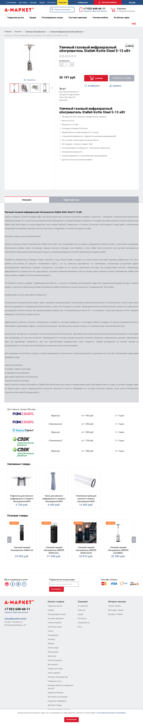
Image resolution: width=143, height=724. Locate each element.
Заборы (51, 643)
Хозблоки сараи (121, 17)
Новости (81, 610)
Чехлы (50, 631)
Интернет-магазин (117, 601)
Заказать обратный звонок (95, 11)
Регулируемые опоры (52, 17)
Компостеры (53, 648)
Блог (80, 627)
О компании (11, 2)
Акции (42, 2)
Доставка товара (115, 610)
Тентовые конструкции (57, 697)
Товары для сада (55, 669)
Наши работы (84, 623)
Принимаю (71, 720)
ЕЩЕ (134, 24)
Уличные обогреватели (58, 677)
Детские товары (55, 705)
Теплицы (51, 639)
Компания (83, 601)
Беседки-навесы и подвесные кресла (60, 686)
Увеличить (29, 80)
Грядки (32, 17)
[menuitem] (15, 17)
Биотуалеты (53, 664)
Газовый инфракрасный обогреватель (66, 32)
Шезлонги (52, 656)
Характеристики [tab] (71, 200)
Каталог (18, 32)
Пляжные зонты (55, 681)
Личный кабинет (107, 2)
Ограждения (53, 635)
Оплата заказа (114, 606)
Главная (7, 32)
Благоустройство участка (59, 709)
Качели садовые (55, 660)
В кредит (63, 2)
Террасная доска (15, 17)
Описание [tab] (26, 200)
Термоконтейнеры (55, 693)
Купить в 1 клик (122, 78)
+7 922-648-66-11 (94, 8)
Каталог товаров (56, 601)
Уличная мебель (100, 17)
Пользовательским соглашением (111, 713)
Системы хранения (78, 17)
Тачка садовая (54, 673)
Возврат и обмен (115, 614)
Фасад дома (53, 652)
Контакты (51, 2)
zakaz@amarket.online (15, 618)
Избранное (81, 2)
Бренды (33, 2)
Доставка (23, 2)
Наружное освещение (57, 701)
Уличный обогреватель (35, 32)
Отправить (56, 589)
